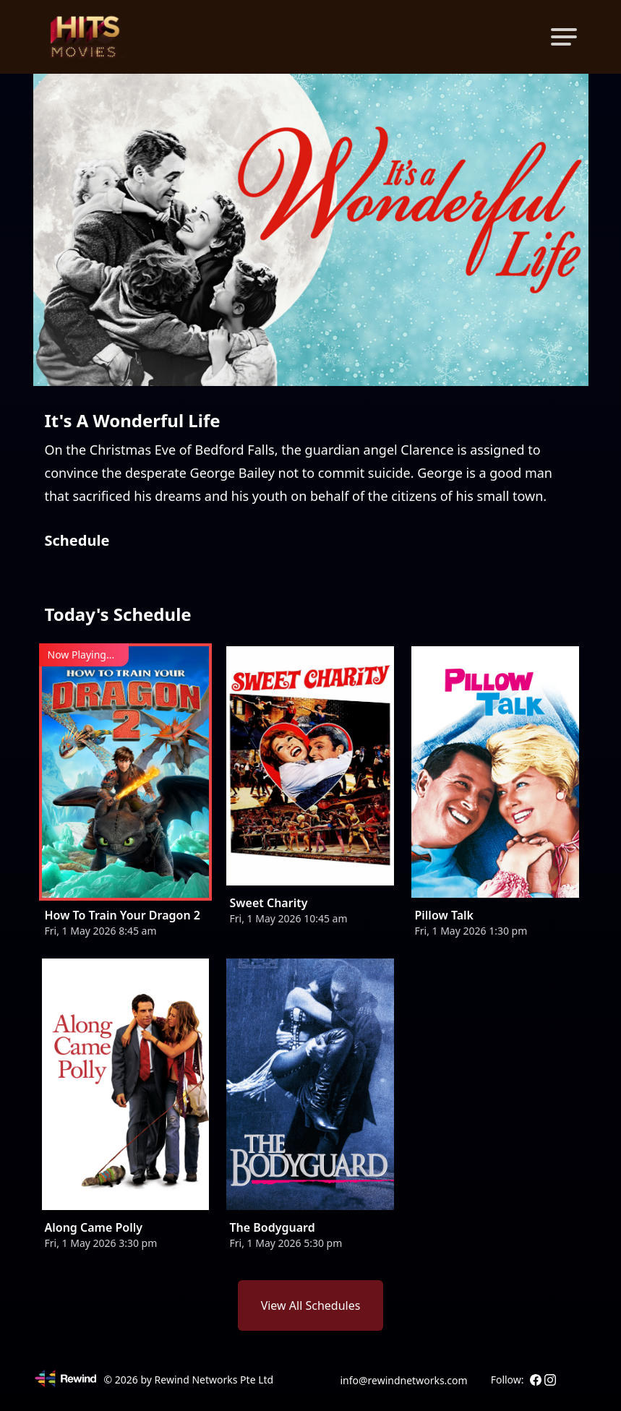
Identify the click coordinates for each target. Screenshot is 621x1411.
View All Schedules (311, 1305)
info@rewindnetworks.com (403, 1380)
